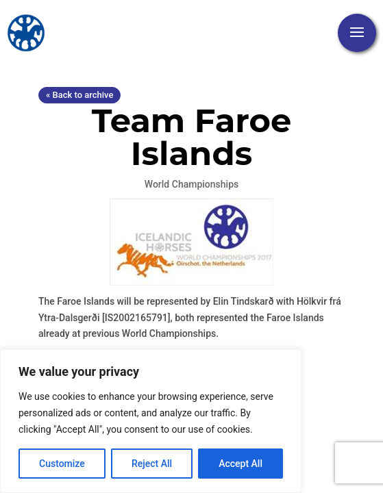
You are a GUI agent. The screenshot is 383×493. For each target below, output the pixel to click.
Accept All (240, 463)
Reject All (152, 463)
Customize (62, 463)
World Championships (191, 184)
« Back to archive (79, 95)
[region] (150, 421)
